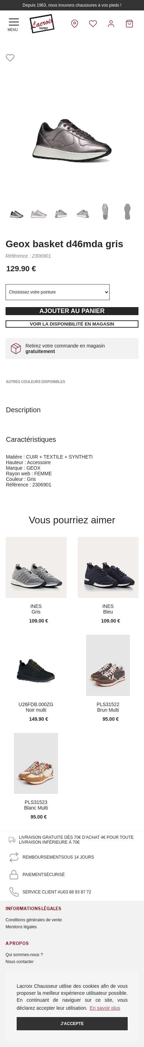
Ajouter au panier (71, 310)
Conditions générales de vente (34, 919)
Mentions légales (21, 926)
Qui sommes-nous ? (24, 954)
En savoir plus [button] (105, 1008)
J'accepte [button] (72, 1023)
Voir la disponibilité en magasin (72, 324)
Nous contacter (20, 961)
